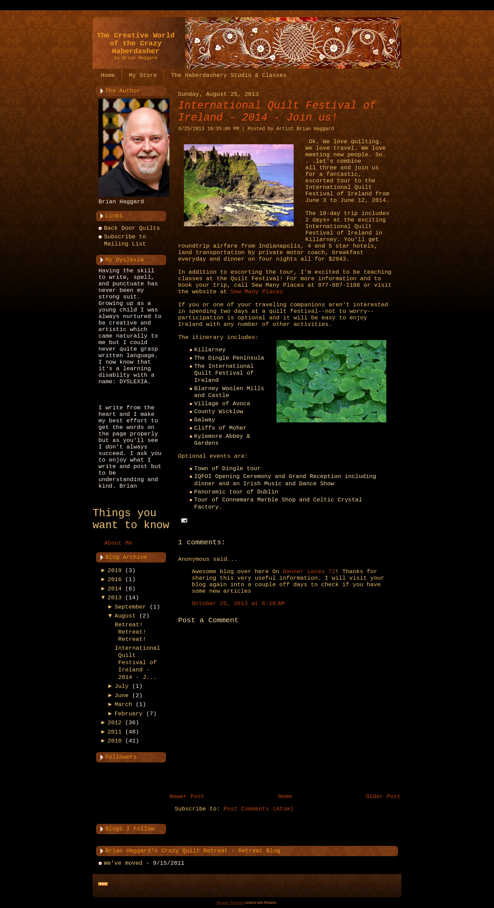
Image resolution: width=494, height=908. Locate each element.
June (122, 695)
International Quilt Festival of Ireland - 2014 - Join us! (277, 112)
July (122, 686)
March (123, 704)
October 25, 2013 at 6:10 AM (238, 603)
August (125, 616)
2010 (115, 741)
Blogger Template (230, 903)
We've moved (123, 863)
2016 (115, 579)
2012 (115, 722)
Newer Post (186, 796)
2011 (115, 732)
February (129, 714)
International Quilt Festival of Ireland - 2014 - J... (137, 663)
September (130, 607)
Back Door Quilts (132, 228)
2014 (115, 589)
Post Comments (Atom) (259, 809)
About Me (118, 543)
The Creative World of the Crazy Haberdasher (136, 43)
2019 (115, 570)
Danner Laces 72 (309, 571)
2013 (115, 597)
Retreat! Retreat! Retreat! (130, 632)
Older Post (383, 796)
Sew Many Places (257, 291)
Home (285, 796)
